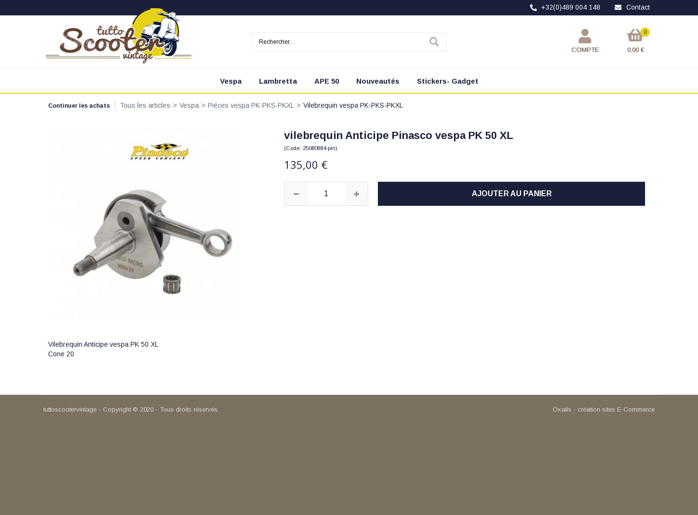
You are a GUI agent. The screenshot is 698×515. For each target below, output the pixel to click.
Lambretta (278, 81)
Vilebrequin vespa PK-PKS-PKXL (353, 105)
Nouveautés (378, 81)
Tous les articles (145, 105)
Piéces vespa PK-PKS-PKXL (251, 105)
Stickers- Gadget (447, 81)
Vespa (231, 81)
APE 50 (326, 81)
